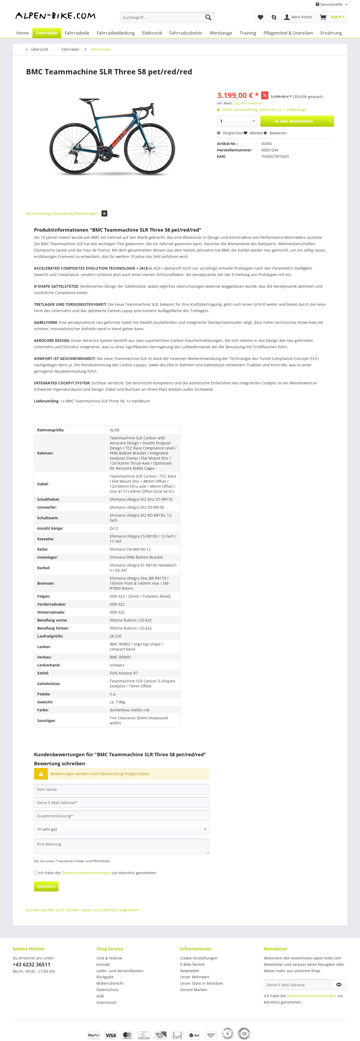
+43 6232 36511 (31, 964)
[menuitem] (167, 20)
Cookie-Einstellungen (199, 958)
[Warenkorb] (332, 17)
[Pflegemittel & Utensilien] (288, 33)
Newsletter (190, 970)
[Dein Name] (121, 789)
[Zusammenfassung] (121, 815)
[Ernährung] (331, 33)
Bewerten (275, 132)
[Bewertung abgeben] (121, 829)
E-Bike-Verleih (192, 964)
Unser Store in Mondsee (201, 983)
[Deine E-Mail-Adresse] (121, 802)
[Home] (22, 33)
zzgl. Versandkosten (248, 103)
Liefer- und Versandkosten (119, 970)
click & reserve (109, 958)
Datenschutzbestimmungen (86, 872)
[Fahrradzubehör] (186, 33)
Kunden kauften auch (45, 909)
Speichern (46, 886)
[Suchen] (208, 17)
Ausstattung (62, 213)
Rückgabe (105, 976)
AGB (100, 995)
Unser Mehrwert (194, 976)
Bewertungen (90, 213)
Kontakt (103, 964)
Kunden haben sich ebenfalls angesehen (102, 909)
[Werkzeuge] (221, 33)
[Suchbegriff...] (167, 17)
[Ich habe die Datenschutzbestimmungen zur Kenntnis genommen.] (35, 872)
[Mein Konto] (298, 17)
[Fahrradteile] (77, 33)
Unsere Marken (193, 989)
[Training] (248, 33)
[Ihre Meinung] (121, 846)
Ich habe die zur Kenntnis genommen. (98, 872)
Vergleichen (230, 132)
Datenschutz (107, 989)
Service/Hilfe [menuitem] (330, 4)
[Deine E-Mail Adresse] (297, 984)
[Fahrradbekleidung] (115, 33)
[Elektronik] (152, 33)
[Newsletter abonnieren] (339, 984)
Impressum (106, 1002)
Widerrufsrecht (110, 983)
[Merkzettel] (260, 17)
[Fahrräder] (46, 33)
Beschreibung (38, 213)
